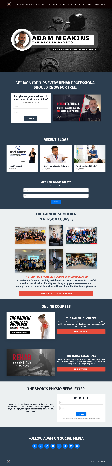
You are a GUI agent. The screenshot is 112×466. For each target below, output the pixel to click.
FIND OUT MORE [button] (81, 332)
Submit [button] (30, 119)
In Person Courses (22, 4)
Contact (96, 4)
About (90, 4)
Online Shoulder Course (37, 4)
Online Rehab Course (54, 4)
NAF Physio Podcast (69, 4)
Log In (103, 4)
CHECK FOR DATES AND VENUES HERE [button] (56, 294)
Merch (84, 4)
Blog (79, 4)
